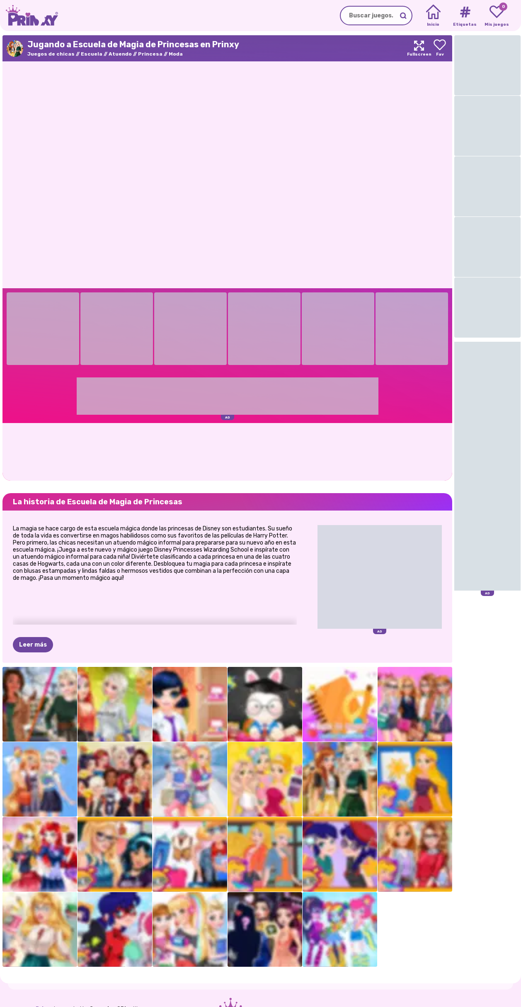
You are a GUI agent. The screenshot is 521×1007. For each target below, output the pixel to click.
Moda (176, 54)
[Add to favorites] (440, 48)
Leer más (33, 644)
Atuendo (120, 54)
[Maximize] (419, 48)
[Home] (433, 15)
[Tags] (464, 15)
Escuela (91, 54)
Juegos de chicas (51, 54)
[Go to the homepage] (29, 15)
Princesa (150, 54)
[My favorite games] (496, 15)
